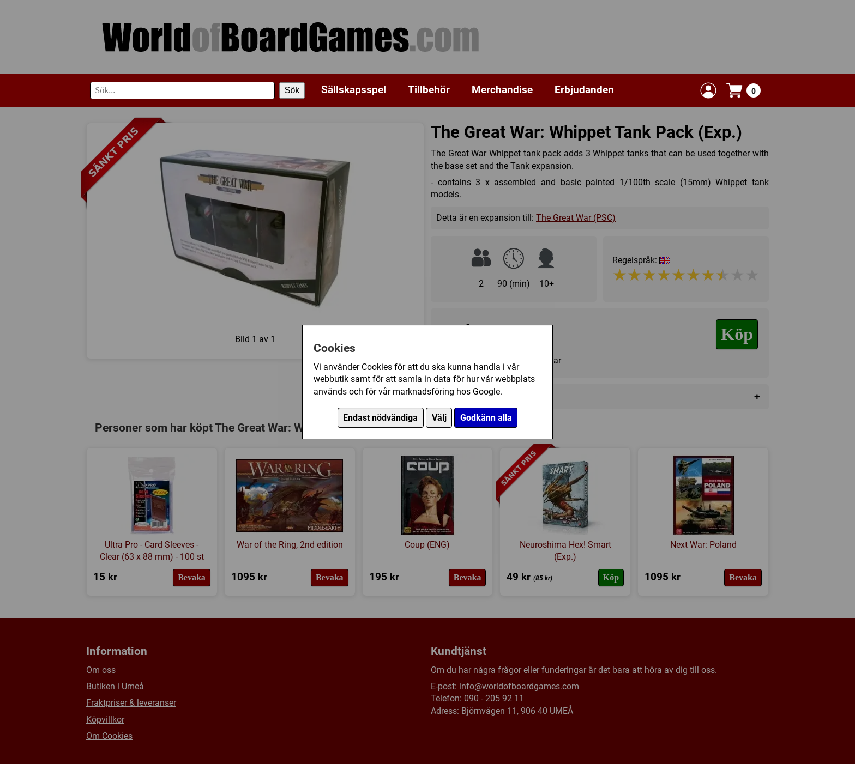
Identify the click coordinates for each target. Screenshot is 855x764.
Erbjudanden (584, 89)
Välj (439, 418)
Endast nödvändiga (380, 418)
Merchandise (502, 89)
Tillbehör (429, 89)
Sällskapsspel (353, 89)
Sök (292, 90)
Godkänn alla (486, 418)
